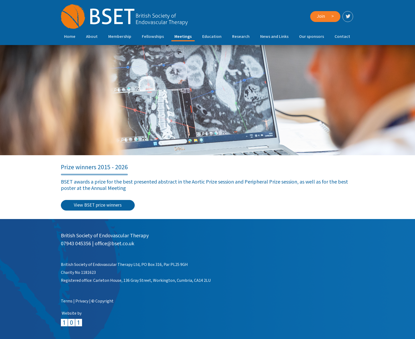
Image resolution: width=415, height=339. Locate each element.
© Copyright (102, 301)
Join (325, 16)
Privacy (81, 301)
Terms (67, 301)
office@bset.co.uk (114, 243)
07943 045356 (76, 243)
